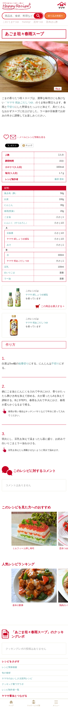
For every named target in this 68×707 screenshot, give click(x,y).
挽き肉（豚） (10, 193)
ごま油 (7, 217)
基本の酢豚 (18, 605)
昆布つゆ (38, 22)
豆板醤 (10, 233)
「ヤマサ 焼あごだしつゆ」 (20, 102)
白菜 (6, 199)
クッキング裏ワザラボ (13, 684)
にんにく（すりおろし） (16, 223)
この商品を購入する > (52, 306)
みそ (9, 245)
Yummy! (26, 22)
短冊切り (23, 363)
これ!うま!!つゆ (11, 22)
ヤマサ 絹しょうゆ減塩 (18, 239)
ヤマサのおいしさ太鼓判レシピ (17, 678)
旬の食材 (6, 673)
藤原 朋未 (59, 179)
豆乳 (6, 267)
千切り (11, 106)
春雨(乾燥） (10, 211)
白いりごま (9, 272)
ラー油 (7, 278)
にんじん (8, 205)
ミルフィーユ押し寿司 (23, 548)
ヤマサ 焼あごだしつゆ (18, 261)
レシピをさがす (11, 661)
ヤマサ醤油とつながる (14, 695)
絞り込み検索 (54, 16)
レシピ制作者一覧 (10, 689)
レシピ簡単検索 (9, 667)
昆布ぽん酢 (52, 22)
